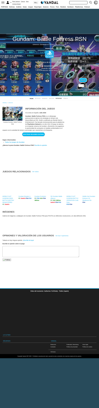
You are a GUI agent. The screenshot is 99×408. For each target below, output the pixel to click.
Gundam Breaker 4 (24, 196)
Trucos (52, 7)
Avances (46, 7)
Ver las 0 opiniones (61, 235)
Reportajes (38, 7)
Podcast (87, 7)
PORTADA (4, 7)
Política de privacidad (72, 346)
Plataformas (79, 7)
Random (63, 7)
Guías (25, 7)
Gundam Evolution (40, 196)
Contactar (53, 346)
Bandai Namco (53, 68)
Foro (57, 7)
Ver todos (35, 171)
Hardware (70, 7)
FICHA (31, 98)
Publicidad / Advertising (72, 344)
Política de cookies (87, 346)
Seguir (83, 80)
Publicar (6, 260)
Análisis (19, 7)
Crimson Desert (16, 4)
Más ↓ (35, 2)
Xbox (27, 1)
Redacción (53, 344)
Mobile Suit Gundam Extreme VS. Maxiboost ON (88, 198)
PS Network (62, 44)
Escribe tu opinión (41, 145)
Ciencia (23, 1)
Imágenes (59, 98)
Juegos (30, 7)
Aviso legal (85, 344)
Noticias (12, 7)
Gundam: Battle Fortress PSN (49, 39)
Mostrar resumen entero (33, 134)
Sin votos (85, 90)
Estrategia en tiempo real (48, 44)
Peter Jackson (16, 1)
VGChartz (53, 351)
